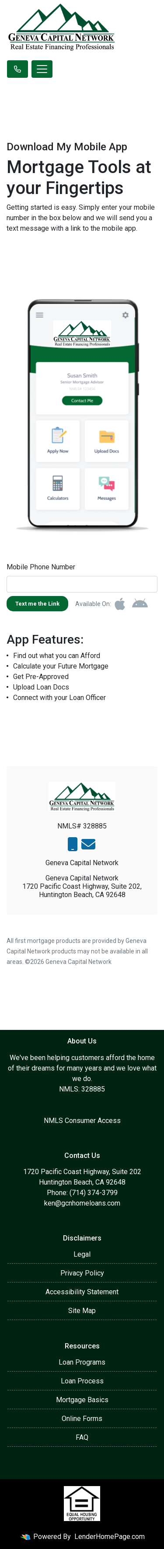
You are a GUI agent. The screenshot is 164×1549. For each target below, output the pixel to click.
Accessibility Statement (82, 1292)
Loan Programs (82, 1362)
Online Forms (82, 1418)
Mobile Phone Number (41, 567)
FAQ (82, 1437)
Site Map (82, 1310)
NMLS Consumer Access (82, 1120)
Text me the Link (37, 603)
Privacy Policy (82, 1273)
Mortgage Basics (82, 1400)
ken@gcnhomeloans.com (82, 1203)
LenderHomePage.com (109, 1536)
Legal (82, 1254)
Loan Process (82, 1381)
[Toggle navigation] (41, 69)
